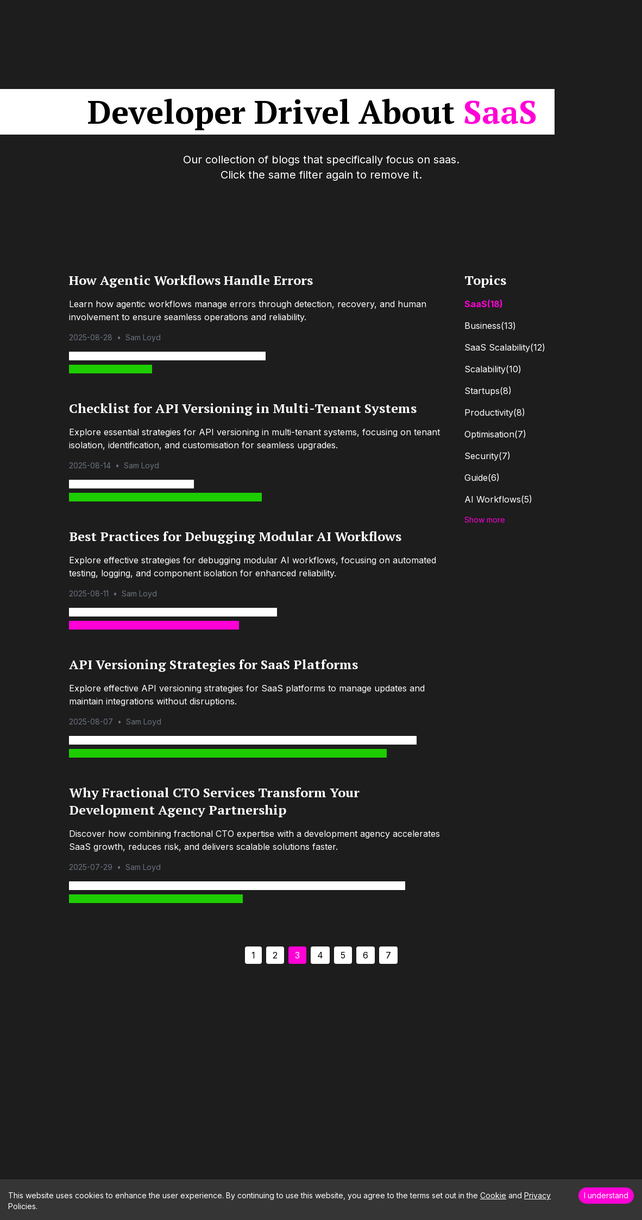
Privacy (537, 1195)
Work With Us (550, 17)
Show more (484, 519)
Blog (497, 17)
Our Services (362, 17)
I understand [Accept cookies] (606, 1195)
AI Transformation (437, 17)
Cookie (493, 1195)
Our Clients (301, 17)
